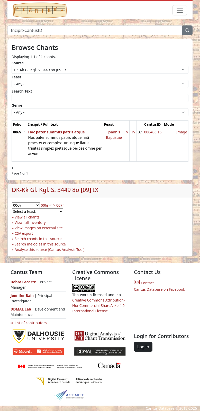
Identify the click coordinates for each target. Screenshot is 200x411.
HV (133, 132)
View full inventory (30, 222)
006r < (46, 205)
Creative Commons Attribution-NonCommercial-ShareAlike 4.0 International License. (98, 305)
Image (181, 132)
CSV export (24, 233)
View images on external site (39, 227)
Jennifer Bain (23, 295)
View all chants (27, 217)
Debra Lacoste (23, 281)
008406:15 (153, 132)
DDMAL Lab (21, 309)
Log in (143, 347)
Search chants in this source (38, 238)
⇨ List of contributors (29, 322)
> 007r (58, 205)
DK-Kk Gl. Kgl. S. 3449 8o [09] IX (55, 190)
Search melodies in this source (40, 244)
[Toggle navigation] (179, 10)
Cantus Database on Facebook (159, 289)
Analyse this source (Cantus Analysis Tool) (50, 249)
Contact (144, 282)
